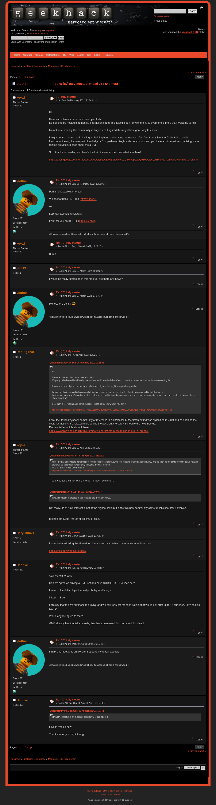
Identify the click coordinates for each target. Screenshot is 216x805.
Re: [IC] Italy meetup (68, 180)
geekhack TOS (190, 32)
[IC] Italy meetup (66, 96)
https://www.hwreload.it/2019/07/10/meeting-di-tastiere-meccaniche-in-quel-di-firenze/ (98, 431)
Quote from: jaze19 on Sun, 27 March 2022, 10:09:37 (76, 492)
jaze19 (21, 268)
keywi (20, 97)
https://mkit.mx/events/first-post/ (67, 550)
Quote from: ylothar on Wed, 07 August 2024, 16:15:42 (77, 711)
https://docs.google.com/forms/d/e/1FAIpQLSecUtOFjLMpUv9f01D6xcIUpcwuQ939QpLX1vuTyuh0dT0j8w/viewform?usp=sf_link (123, 159)
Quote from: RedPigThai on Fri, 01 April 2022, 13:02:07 (77, 456)
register (50, 30)
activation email (38, 33)
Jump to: (179, 768)
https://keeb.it (88, 199)
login (40, 30)
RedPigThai (25, 352)
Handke (22, 565)
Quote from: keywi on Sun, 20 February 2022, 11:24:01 (77, 363)
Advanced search (162, 16)
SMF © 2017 (109, 791)
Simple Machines (124, 791)
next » (203, 72)
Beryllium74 (25, 533)
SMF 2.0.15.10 (94, 791)
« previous (193, 72)
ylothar (21, 181)
